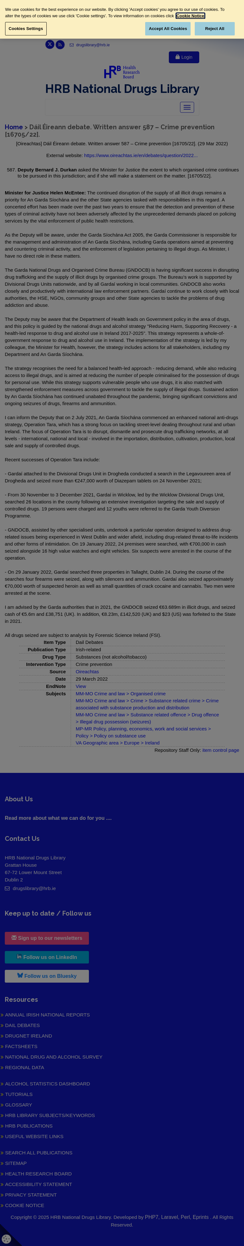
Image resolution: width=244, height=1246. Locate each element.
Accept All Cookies (168, 28)
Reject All (214, 28)
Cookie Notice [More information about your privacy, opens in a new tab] (190, 15)
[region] (122, 19)
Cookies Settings (26, 28)
